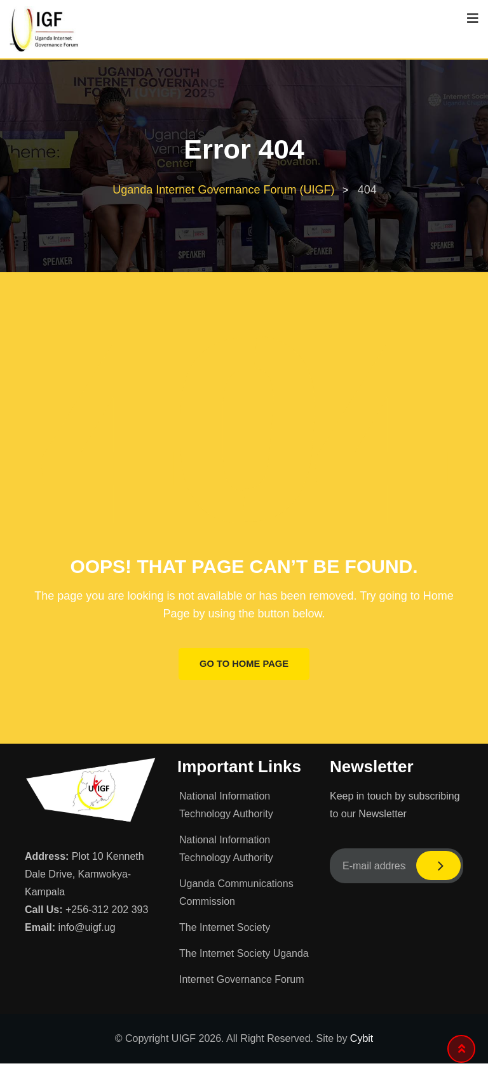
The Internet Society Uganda (244, 956)
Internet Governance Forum (241, 982)
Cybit (361, 1041)
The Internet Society (224, 930)
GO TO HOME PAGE (244, 665)
